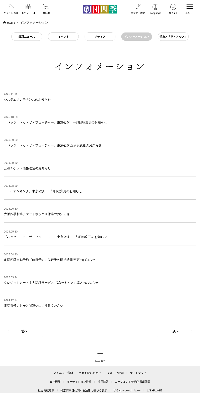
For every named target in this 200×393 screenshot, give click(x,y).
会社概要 (55, 362)
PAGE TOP (100, 342)
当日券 (46, 26)
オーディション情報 (79, 362)
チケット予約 (11, 26)
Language (155, 26)
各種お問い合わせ (90, 354)
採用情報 (103, 362)
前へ (24, 312)
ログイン (173, 26)
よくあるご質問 (63, 354)
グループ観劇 (115, 354)
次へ (175, 312)
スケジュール (28, 26)
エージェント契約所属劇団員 (132, 362)
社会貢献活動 (46, 371)
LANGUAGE (154, 371)
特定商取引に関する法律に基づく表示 (84, 371)
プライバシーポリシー (127, 371)
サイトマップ (138, 354)
